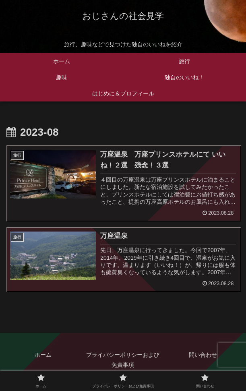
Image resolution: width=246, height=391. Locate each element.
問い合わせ (203, 355)
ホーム (43, 355)
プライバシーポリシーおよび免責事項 (122, 360)
